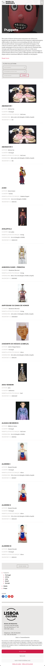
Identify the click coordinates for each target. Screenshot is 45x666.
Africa (7, 577)
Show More (22, 566)
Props (5, 588)
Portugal (8, 575)
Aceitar (22, 651)
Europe (7, 583)
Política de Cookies (16, 664)
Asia (6, 579)
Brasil (7, 581)
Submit (24, 75)
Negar (22, 656)
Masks (5, 586)
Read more (5, 58)
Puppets (6, 572)
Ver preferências (22, 660)
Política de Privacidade (27, 664)
